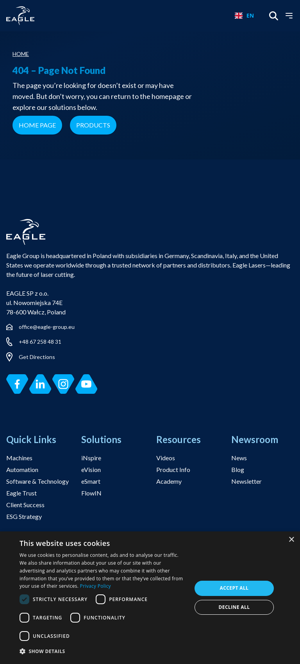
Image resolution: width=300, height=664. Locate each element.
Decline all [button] (234, 607)
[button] (103, 651)
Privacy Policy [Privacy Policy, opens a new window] (95, 586)
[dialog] (150, 597)
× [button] (291, 540)
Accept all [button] (234, 588)
